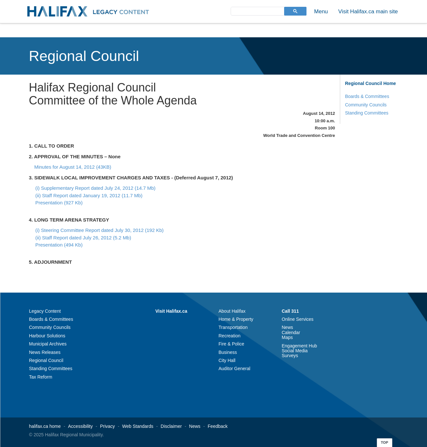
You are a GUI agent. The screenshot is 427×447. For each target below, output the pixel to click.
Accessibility (80, 426)
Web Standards (137, 426)
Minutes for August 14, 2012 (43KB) (72, 167)
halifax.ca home (45, 426)
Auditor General (234, 368)
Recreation (230, 335)
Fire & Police (231, 343)
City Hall (227, 360)
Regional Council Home (370, 83)
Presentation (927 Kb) (59, 202)
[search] (257, 11)
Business (228, 352)
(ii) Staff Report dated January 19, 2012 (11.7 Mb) (89, 195)
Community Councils (366, 104)
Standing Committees (366, 112)
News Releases (45, 352)
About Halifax (232, 311)
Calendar (291, 332)
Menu (321, 11)
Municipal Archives (48, 343)
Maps (287, 337)
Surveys (290, 355)
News (287, 327)
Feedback (217, 426)
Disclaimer (171, 426)
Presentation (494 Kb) (59, 245)
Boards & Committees (367, 96)
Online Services (298, 319)
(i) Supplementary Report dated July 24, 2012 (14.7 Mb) (95, 188)
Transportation (233, 327)
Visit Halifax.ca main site (368, 11)
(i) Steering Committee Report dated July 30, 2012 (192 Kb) (99, 230)
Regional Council (84, 56)
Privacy (107, 426)
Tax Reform (40, 377)
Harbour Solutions (47, 335)
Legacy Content (45, 311)
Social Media (295, 350)
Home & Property (236, 319)
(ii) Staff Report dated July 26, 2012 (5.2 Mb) (83, 237)
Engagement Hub (299, 345)
